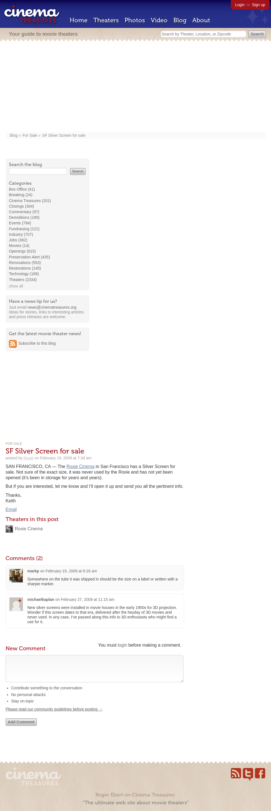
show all (16, 286)
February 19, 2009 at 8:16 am (71, 571)
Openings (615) (22, 251)
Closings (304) (21, 206)
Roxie (29, 458)
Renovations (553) (25, 262)
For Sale (30, 135)
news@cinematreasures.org (52, 307)
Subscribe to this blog (37, 343)
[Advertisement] (135, 87)
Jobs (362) (18, 240)
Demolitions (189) (24, 217)
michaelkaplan (40, 599)
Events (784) (20, 223)
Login (240, 5)
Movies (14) (19, 245)
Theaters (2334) (23, 279)
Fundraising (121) (24, 229)
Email (11, 509)
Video (159, 20)
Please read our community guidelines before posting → (54, 714)
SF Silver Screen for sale (63, 135)
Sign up (258, 5)
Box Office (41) (22, 189)
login (122, 645)
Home (79, 20)
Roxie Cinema (80, 466)
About (201, 20)
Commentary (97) (24, 212)
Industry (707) (21, 234)
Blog (180, 20)
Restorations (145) (25, 268)
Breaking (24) (20, 195)
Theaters (106, 20)
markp (33, 571)
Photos (135, 20)
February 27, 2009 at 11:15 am (87, 599)
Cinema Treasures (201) (30, 200)
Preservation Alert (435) (29, 257)
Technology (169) (24, 274)
